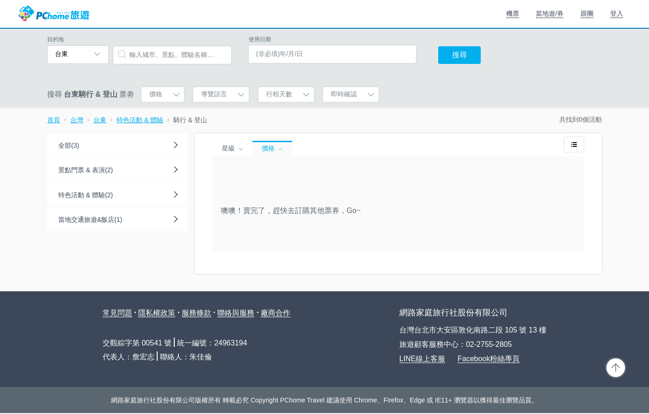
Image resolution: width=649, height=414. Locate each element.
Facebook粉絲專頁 (489, 359)
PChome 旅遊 (53, 14)
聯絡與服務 (235, 313)
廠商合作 (275, 313)
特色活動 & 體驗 (139, 120)
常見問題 (117, 313)
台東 (99, 120)
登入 (616, 13)
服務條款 (196, 313)
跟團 (587, 13)
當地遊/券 (549, 13)
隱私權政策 (156, 313)
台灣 (76, 120)
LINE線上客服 (422, 359)
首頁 (53, 120)
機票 (512, 13)
